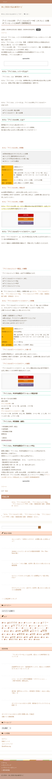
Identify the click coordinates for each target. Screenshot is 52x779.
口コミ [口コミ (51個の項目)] (35, 630)
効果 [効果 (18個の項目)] (19, 631)
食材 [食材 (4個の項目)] (31, 639)
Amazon (26, 219)
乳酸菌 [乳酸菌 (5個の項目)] (7, 631)
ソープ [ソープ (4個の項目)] (19, 628)
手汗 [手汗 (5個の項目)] (4, 634)
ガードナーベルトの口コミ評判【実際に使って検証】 (18, 714)
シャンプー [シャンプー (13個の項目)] (44, 626)
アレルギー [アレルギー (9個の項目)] (28, 622)
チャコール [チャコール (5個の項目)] (25, 628)
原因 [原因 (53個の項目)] (26, 630)
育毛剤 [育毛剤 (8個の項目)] (20, 637)
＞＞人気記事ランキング (9, 598)
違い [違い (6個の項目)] (7, 639)
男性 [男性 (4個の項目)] (8, 637)
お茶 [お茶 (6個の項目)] (21, 622)
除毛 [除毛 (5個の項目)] (22, 639)
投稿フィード (6, 741)
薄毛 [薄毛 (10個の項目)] (26, 637)
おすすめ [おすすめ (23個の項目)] (13, 622)
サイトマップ (7, 765)
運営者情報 (6, 770)
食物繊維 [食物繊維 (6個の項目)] (37, 639)
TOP (12, 14)
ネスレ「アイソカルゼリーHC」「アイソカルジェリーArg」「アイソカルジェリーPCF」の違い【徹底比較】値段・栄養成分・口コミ (25, 294)
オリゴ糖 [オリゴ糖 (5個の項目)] (37, 622)
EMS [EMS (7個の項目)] (4, 622)
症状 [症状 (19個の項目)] (14, 637)
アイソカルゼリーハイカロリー (11, 411)
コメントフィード (7, 744)
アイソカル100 (5, 403)
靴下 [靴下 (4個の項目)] (27, 639)
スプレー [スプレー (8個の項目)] (12, 628)
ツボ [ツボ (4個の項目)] (32, 628)
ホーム (5, 762)
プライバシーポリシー (10, 767)
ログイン (4, 739)
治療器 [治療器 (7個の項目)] (40, 634)
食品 (6, 491)
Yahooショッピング (26, 222)
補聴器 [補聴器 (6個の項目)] (37, 637)
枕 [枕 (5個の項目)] (28, 634)
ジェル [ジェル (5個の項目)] (5, 628)
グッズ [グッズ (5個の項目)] (8, 626)
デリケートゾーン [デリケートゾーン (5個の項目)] (40, 628)
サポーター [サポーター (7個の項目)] (34, 626)
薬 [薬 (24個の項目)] (32, 637)
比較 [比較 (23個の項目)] (33, 634)
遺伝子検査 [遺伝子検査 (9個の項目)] (14, 639)
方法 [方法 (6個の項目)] (14, 634)
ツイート (4, 33)
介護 (38, 29)
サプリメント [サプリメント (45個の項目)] (20, 625)
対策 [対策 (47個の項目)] (44, 630)
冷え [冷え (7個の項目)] (13, 631)
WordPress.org (6, 746)
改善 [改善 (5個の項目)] (9, 634)
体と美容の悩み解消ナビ (11, 7)
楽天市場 (25, 215)
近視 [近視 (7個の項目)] (43, 637)
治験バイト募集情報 (8, 716)
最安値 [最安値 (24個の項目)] (22, 634)
